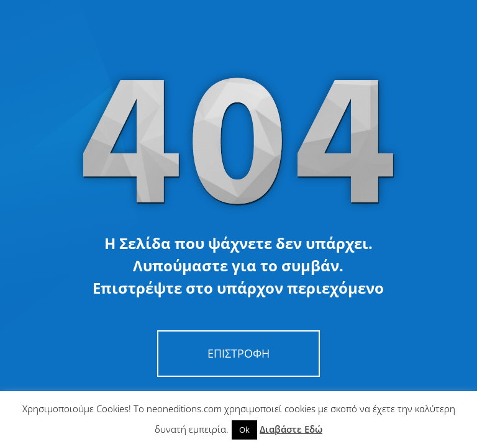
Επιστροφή (238, 353)
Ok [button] (244, 429)
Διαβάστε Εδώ (291, 429)
